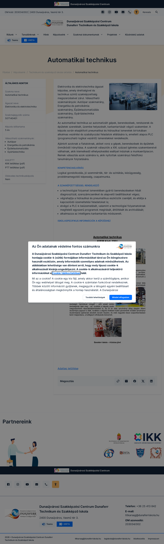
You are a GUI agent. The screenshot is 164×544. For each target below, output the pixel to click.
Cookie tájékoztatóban (66, 273)
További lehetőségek (95, 297)
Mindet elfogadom (120, 297)
